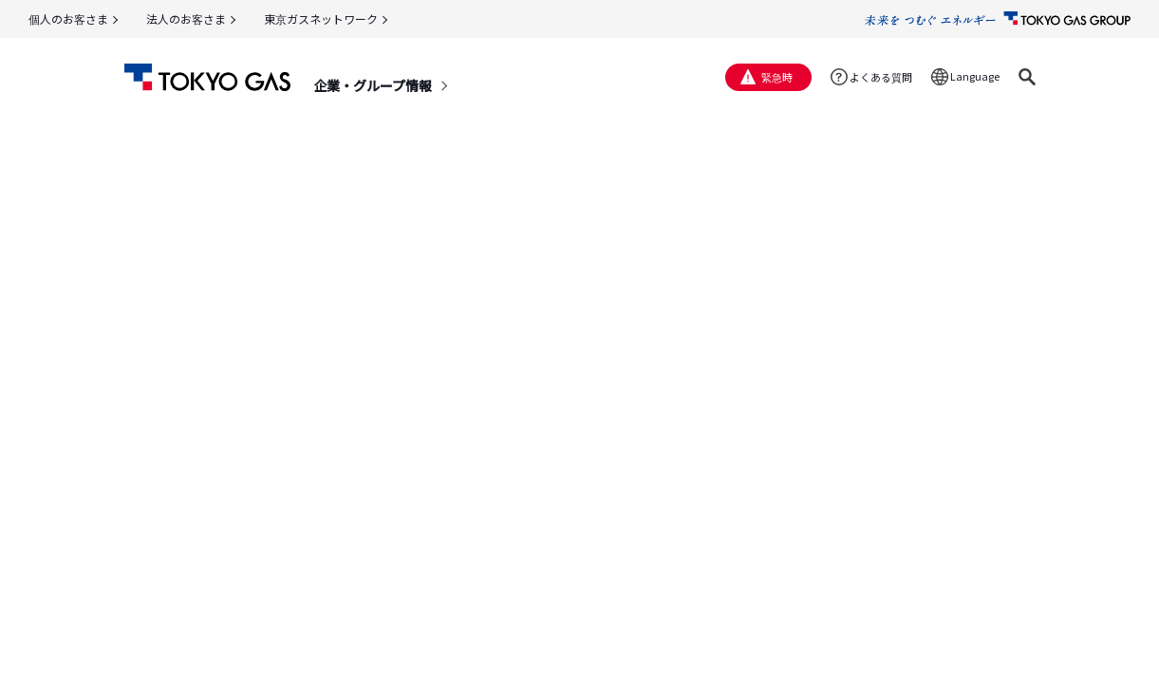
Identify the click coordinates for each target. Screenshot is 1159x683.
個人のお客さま (68, 18)
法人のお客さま (186, 18)
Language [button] (975, 75)
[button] (1027, 77)
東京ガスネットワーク (321, 18)
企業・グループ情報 (373, 85)
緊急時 (777, 76)
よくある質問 (881, 76)
